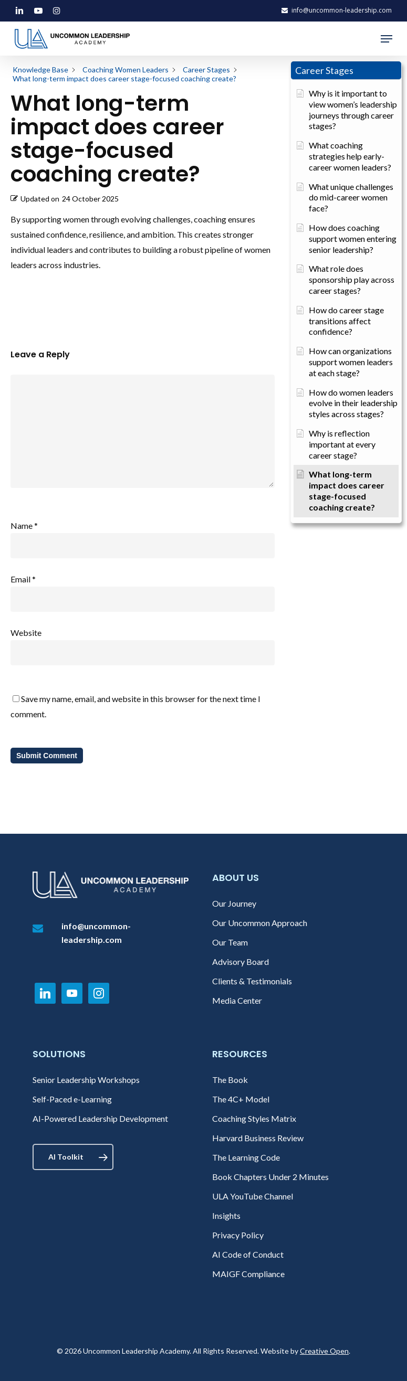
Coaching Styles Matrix (254, 1118)
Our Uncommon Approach (259, 923)
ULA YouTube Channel (252, 1196)
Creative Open (324, 1350)
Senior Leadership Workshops (86, 1080)
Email (23, 579)
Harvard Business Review (258, 1138)
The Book (230, 1080)
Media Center (237, 1000)
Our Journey (234, 903)
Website (26, 633)
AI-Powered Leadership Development (100, 1118)
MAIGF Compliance (248, 1274)
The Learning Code (246, 1157)
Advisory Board (240, 961)
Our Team (230, 942)
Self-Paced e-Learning (72, 1099)
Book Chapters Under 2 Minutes (270, 1177)
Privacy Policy (238, 1235)
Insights (226, 1215)
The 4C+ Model (240, 1099)
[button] (386, 39)
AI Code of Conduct (248, 1254)
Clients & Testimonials (252, 981)
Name (24, 525)
